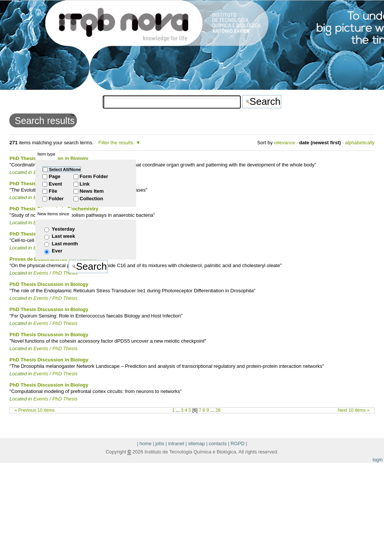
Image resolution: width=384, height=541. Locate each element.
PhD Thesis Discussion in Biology (48, 284)
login (377, 459)
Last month (65, 243)
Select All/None (65, 169)
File (53, 191)
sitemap (196, 443)
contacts (218, 443)
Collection (91, 198)
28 (217, 410)
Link (85, 184)
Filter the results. (117, 142)
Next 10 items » (354, 410)
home (146, 443)
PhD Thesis (65, 298)
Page (54, 176)
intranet (176, 443)
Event (55, 184)
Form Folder (94, 176)
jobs (160, 443)
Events (40, 298)
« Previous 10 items (35, 410)
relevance (284, 142)
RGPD (237, 443)
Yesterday (63, 229)
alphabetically (360, 142)
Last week (63, 236)
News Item (92, 191)
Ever (57, 251)
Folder (56, 198)
